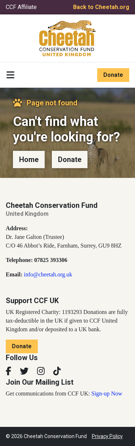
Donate (113, 74)
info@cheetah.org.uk (48, 274)
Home (29, 159)
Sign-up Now (106, 393)
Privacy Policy (107, 436)
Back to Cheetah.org (101, 7)
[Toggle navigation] (10, 75)
